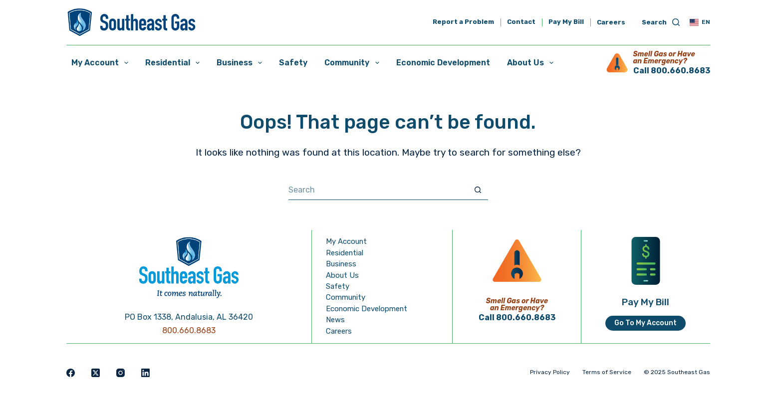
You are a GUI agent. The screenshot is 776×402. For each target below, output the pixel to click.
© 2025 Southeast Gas (677, 372)
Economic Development (443, 62)
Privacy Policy (550, 372)
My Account (101, 63)
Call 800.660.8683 (671, 70)
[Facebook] (70, 373)
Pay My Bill (566, 22)
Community (353, 63)
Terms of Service (606, 372)
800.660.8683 (189, 330)
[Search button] (478, 190)
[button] (700, 22)
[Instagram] (120, 373)
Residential (174, 63)
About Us (532, 63)
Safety (293, 62)
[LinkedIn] (145, 373)
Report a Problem (463, 22)
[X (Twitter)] (95, 373)
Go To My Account (645, 323)
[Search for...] (378, 190)
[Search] (661, 22)
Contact (521, 22)
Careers (611, 22)
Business (241, 63)
